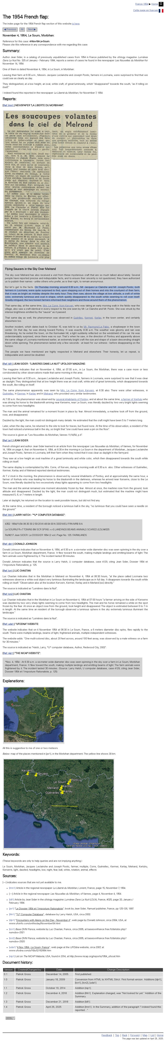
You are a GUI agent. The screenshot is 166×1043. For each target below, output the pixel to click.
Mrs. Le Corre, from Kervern (77, 390)
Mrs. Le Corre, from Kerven (58, 306)
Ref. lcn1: (8, 571)
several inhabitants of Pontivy (72, 399)
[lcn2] (12, 938)
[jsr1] (11, 909)
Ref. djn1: (8, 544)
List (152, 1035)
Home (154, 4)
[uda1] (12, 947)
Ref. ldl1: (8, 364)
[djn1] (12, 920)
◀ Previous (10, 29)
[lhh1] (12, 914)
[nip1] (12, 956)
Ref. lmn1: (8, 105)
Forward (135, 1035)
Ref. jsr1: (8, 441)
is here (76, 24)
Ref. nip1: (8, 653)
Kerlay (98, 318)
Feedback (107, 1035)
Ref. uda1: (8, 624)
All (22, 29)
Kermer (21, 394)
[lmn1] (12, 888)
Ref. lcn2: (8, 594)
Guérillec (78, 318)
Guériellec (8, 394)
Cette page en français (148, 10)
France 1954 (141, 4)
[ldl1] (11, 900)
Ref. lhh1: (8, 515)
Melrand (48, 394)
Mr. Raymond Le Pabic (96, 327)
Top (117, 1035)
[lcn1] (12, 929)
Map (145, 1035)
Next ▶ (32, 29)
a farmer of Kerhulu (131, 399)
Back (124, 1035)
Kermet (89, 318)
